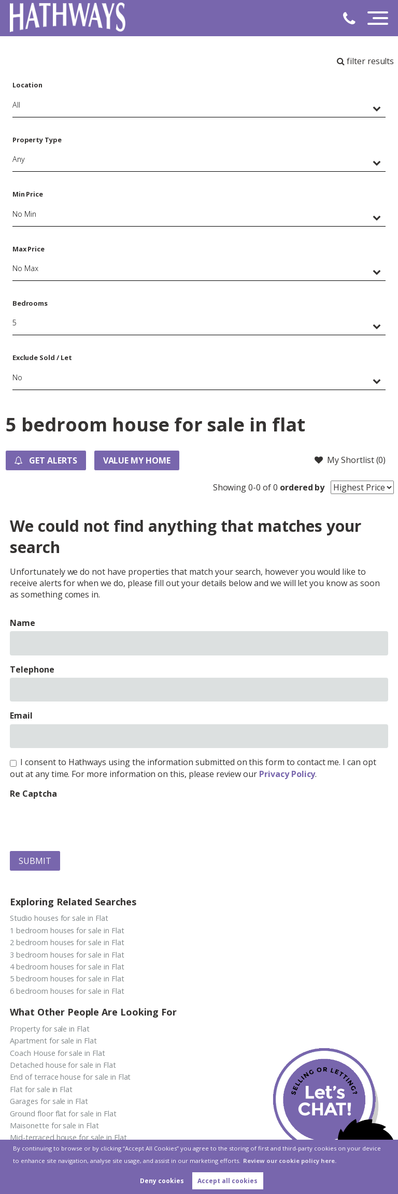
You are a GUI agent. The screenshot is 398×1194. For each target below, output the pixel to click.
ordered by (302, 487)
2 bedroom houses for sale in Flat (67, 942)
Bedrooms (30, 303)
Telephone (32, 669)
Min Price (28, 194)
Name (22, 623)
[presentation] (88, 822)
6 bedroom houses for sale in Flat (67, 991)
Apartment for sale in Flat (53, 1041)
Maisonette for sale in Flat (54, 1125)
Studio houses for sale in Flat (59, 918)
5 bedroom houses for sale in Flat (67, 978)
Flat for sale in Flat (41, 1089)
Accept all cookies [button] (227, 1180)
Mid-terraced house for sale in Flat (68, 1137)
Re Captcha (33, 793)
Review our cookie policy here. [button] (289, 1161)
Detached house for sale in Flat (63, 1065)
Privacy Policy (287, 774)
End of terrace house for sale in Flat (70, 1077)
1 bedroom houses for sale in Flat (67, 930)
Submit (35, 861)
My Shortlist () (350, 460)
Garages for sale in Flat (49, 1101)
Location (27, 84)
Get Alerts (46, 460)
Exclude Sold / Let (42, 357)
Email (21, 715)
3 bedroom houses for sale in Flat (67, 955)
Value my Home (136, 460)
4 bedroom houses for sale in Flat (67, 967)
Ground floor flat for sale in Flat (63, 1113)
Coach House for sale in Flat (57, 1053)
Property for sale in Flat (50, 1029)
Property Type (37, 139)
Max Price (28, 248)
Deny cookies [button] (162, 1180)
